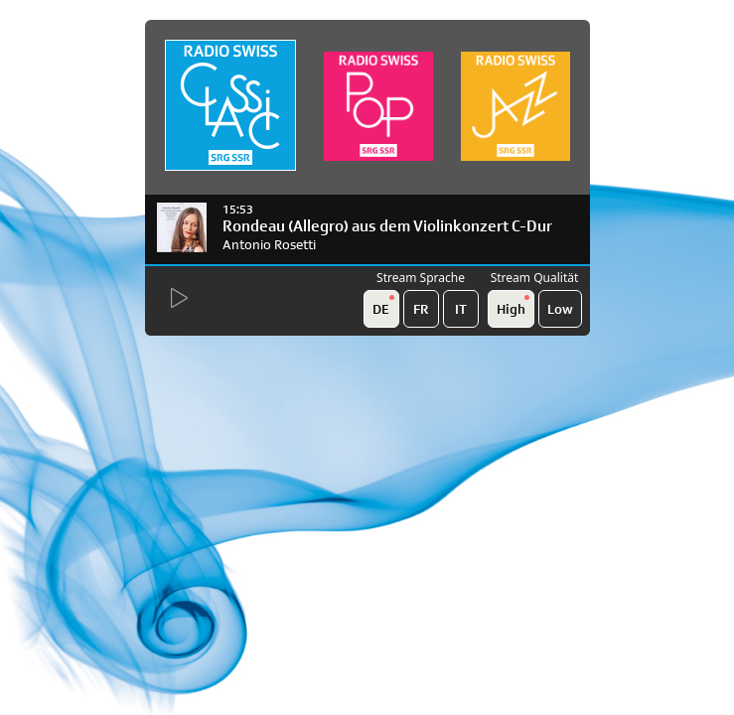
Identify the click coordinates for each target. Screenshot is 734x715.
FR (421, 309)
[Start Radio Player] (177, 299)
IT (461, 309)
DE (383, 306)
